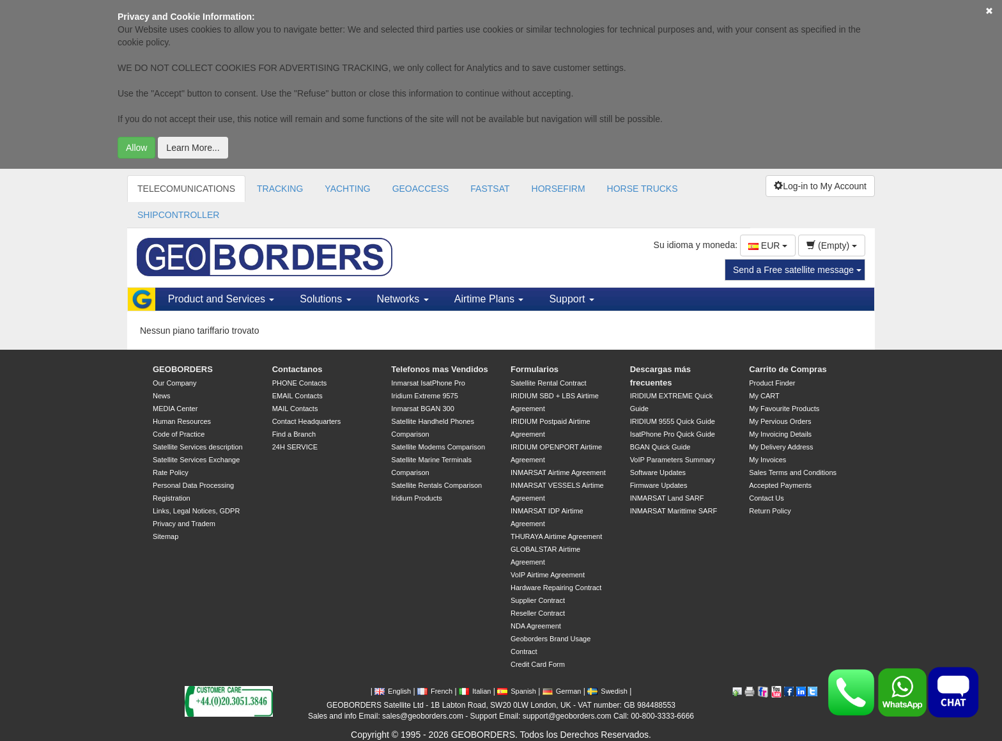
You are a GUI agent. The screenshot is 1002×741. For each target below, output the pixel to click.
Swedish (607, 691)
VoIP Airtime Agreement (548, 575)
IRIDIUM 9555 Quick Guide (672, 421)
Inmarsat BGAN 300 (422, 408)
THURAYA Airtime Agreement (556, 536)
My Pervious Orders (780, 421)
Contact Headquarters (306, 421)
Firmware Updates (659, 485)
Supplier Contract (538, 600)
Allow (136, 148)
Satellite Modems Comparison (438, 447)
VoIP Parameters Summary (672, 460)
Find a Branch (294, 434)
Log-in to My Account (820, 186)
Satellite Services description (198, 447)
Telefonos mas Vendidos (439, 369)
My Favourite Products (784, 408)
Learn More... (192, 148)
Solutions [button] (325, 298)
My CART (764, 396)
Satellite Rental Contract (549, 383)
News (162, 396)
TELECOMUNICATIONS (186, 188)
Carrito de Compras (787, 369)
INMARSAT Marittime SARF (674, 511)
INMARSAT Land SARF (667, 498)
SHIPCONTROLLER (178, 215)
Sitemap (165, 536)
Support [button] (571, 298)
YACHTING (347, 188)
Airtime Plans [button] (489, 298)
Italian (475, 691)
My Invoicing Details (780, 434)
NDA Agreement (536, 626)
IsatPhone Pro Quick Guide (672, 434)
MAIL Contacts (295, 408)
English (392, 691)
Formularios (535, 369)
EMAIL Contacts (297, 396)
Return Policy (769, 511)
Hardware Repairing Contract (556, 587)
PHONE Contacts (299, 383)
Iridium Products (416, 498)
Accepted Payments (780, 485)
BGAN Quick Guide (660, 447)
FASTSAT (489, 188)
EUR (767, 245)
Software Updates (658, 472)
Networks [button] (403, 298)
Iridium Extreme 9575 (424, 396)
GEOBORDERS (183, 369)
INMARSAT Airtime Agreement (558, 472)
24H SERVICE (295, 447)
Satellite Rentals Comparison (436, 485)
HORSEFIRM (558, 188)
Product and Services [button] (221, 298)
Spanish (516, 691)
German (562, 691)
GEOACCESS (420, 188)
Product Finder (772, 383)
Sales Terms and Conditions (792, 472)
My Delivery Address (781, 447)
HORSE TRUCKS (642, 188)
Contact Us (766, 498)
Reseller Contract (538, 613)
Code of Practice (178, 434)
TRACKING (280, 188)
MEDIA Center (175, 408)
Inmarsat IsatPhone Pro (428, 383)
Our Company (174, 383)
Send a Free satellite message (797, 270)
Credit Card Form (538, 664)
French (434, 691)
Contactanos (297, 369)
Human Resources (182, 421)
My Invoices (767, 460)
